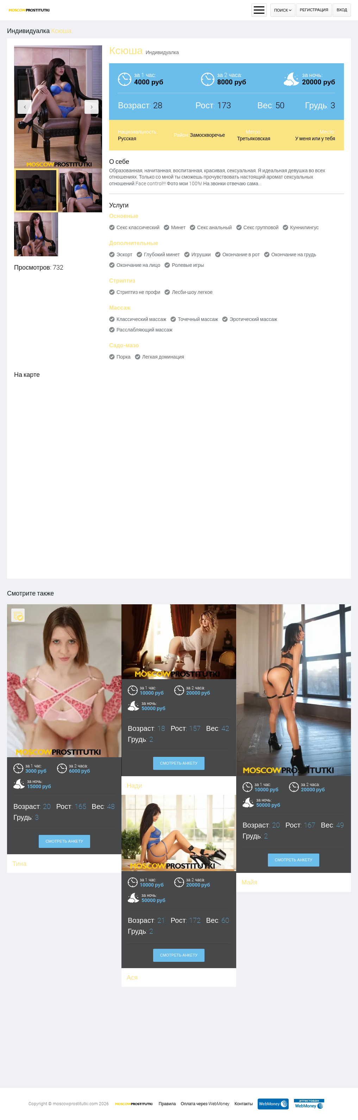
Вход (342, 10)
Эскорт (124, 254)
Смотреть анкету (64, 841)
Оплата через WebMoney (205, 1103)
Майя (250, 882)
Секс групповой (261, 227)
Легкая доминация (163, 357)
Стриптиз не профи (138, 292)
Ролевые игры (188, 265)
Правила (167, 1103)
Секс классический (138, 227)
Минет (178, 227)
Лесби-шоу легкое (192, 292)
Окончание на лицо (138, 265)
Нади (134, 785)
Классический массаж (141, 319)
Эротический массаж (253, 319)
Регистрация (314, 10)
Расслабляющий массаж (144, 330)
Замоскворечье (207, 135)
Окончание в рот (241, 254)
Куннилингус (304, 227)
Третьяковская (253, 138)
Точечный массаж (198, 319)
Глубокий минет (162, 254)
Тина (19, 863)
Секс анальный (214, 227)
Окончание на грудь (293, 254)
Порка (124, 357)
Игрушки (201, 254)
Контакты (243, 1103)
